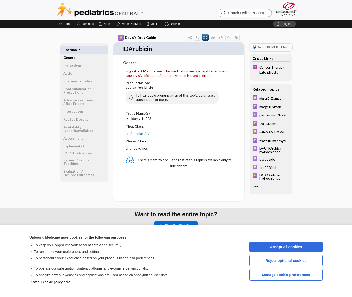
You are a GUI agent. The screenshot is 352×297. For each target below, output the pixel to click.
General (69, 50)
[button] (173, 24)
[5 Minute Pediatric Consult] (271, 69)
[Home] (65, 24)
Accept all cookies (286, 247)
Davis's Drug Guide (137, 38)
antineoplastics (137, 134)
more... (257, 186)
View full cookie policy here (49, 282)
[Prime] (129, 24)
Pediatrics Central (117, 9)
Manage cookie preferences (286, 275)
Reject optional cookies (286, 260)
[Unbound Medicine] (286, 9)
